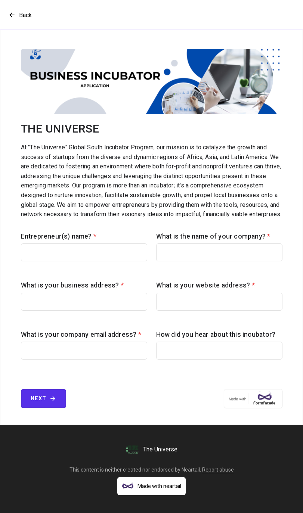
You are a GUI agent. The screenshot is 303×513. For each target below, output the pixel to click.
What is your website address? (205, 285)
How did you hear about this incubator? (216, 334)
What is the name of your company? (213, 236)
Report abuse (218, 470)
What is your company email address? (81, 334)
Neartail (191, 470)
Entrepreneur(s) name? (59, 236)
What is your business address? (72, 285)
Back (20, 15)
